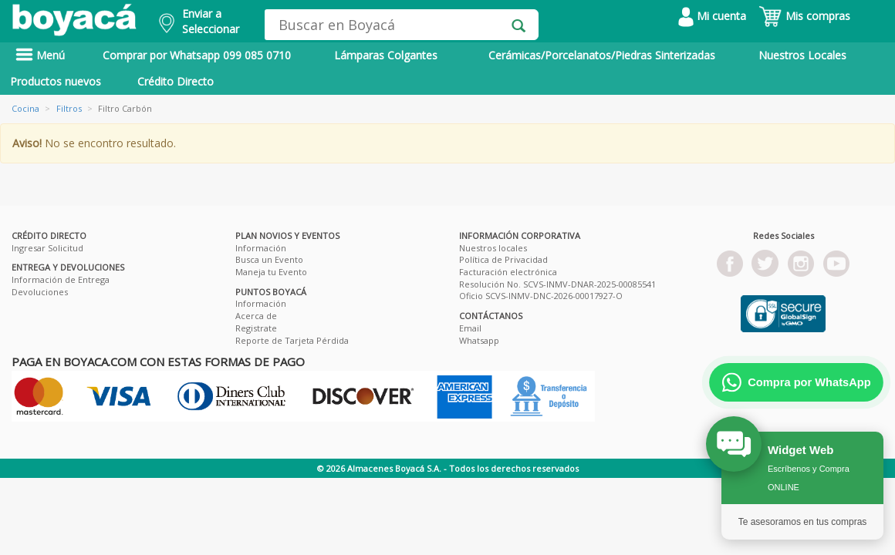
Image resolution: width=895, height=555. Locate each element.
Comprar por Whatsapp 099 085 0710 (197, 55)
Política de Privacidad (503, 259)
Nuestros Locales (802, 55)
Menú (40, 55)
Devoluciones (40, 292)
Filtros (69, 108)
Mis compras (804, 15)
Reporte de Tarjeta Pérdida (292, 340)
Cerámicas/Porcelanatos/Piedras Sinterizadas (601, 55)
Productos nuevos (55, 81)
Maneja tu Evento (271, 272)
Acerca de (256, 315)
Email (470, 328)
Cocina (25, 108)
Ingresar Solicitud (47, 248)
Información (260, 248)
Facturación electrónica (508, 272)
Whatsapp (479, 340)
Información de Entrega (61, 279)
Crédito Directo (175, 81)
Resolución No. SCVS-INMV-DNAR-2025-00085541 (557, 284)
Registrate (256, 328)
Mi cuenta (712, 15)
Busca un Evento (269, 259)
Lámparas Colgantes (385, 55)
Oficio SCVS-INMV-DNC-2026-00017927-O (541, 295)
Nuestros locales (493, 248)
